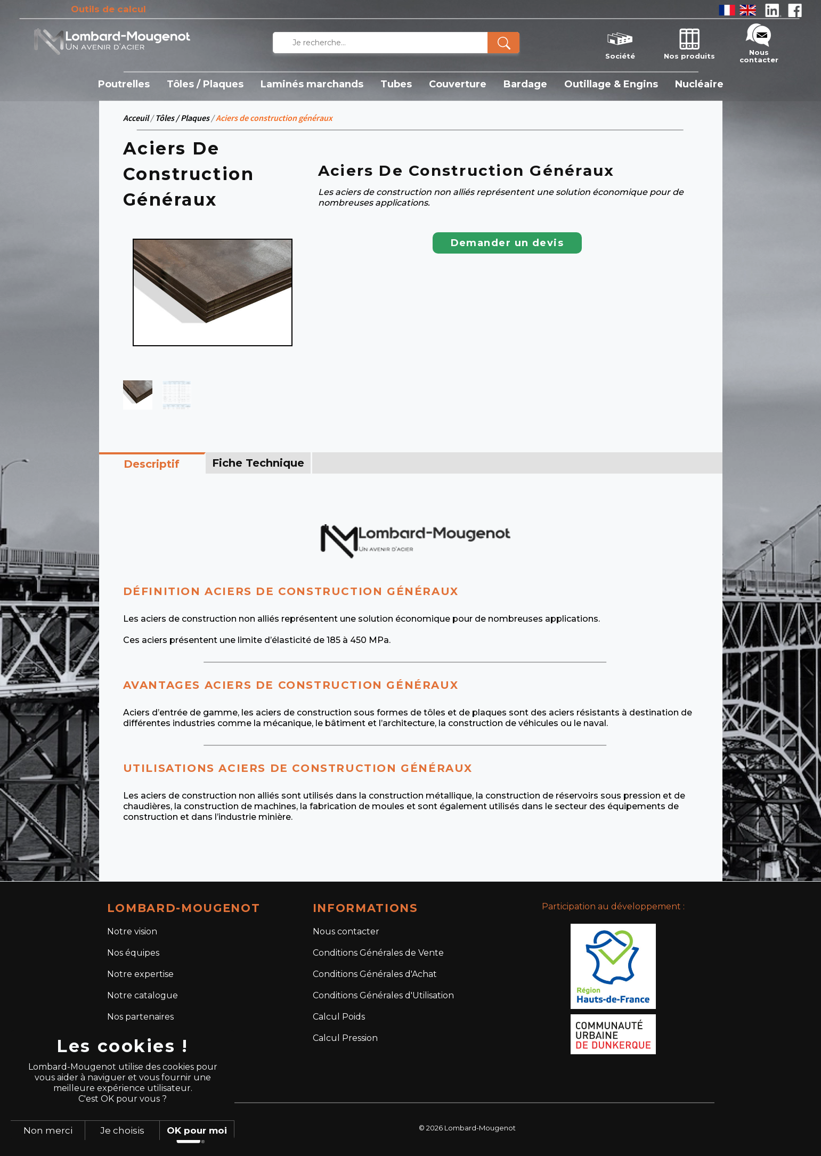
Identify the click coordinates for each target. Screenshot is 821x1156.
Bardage (525, 84)
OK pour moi (197, 1130)
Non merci (47, 1130)
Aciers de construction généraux (274, 117)
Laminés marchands (312, 84)
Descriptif (152, 464)
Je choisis (122, 1130)
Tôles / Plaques (205, 84)
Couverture (457, 84)
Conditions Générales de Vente (378, 953)
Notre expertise (140, 974)
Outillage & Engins (611, 84)
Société (620, 43)
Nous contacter (758, 42)
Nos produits (689, 43)
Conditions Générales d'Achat (375, 974)
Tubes (396, 84)
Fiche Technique (258, 463)
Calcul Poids (339, 1017)
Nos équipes (133, 953)
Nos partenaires (140, 1017)
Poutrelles (124, 84)
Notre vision (132, 931)
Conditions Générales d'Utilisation (383, 995)
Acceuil (136, 117)
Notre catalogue (142, 995)
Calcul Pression (345, 1038)
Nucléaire (699, 84)
